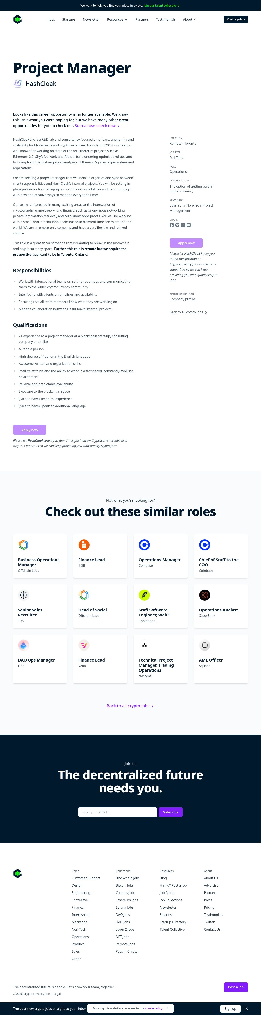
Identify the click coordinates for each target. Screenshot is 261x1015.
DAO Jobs (123, 914)
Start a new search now (98, 125)
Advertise (211, 885)
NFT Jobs (122, 936)
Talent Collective (172, 929)
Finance (78, 907)
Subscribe (170, 812)
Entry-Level (80, 900)
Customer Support (86, 878)
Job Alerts (167, 892)
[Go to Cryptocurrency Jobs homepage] (42, 873)
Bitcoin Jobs (125, 885)
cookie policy (153, 1008)
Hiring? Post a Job (173, 885)
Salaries (166, 914)
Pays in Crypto (127, 951)
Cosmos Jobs (125, 892)
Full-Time (177, 157)
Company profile (182, 299)
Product (78, 944)
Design (77, 885)
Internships (80, 914)
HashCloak (40, 83)
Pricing (209, 907)
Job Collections (171, 900)
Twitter (209, 922)
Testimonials (166, 19)
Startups (68, 19)
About (190, 19)
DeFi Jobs (123, 922)
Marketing (79, 922)
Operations (178, 171)
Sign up (230, 1008)
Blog (163, 878)
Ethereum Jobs (127, 900)
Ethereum (177, 205)
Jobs (51, 19)
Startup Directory (173, 922)
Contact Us (212, 929)
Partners (142, 19)
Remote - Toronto (183, 143)
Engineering (81, 892)
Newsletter (91, 19)
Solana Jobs (124, 907)
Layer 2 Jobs (125, 929)
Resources (117, 19)
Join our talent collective (162, 5)
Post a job (236, 19)
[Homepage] (17, 19)
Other (76, 958)
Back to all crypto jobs (189, 312)
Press (208, 900)
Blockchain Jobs (128, 878)
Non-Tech (193, 205)
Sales (76, 951)
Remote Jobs (125, 944)
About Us (211, 878)
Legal (57, 994)
